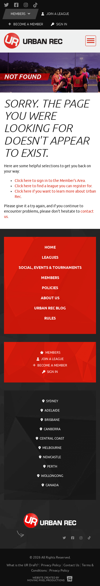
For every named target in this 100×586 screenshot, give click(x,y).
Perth (50, 466)
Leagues (50, 257)
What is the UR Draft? (22, 565)
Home (50, 247)
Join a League (50, 359)
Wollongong (50, 476)
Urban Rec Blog (50, 308)
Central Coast (50, 438)
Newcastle (50, 457)
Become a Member (25, 24)
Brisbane (50, 420)
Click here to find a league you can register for (53, 186)
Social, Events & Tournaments (50, 267)
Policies (50, 288)
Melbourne (50, 448)
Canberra (50, 429)
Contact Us (71, 565)
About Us (50, 298)
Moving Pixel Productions (46, 580)
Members (50, 278)
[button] (20, 14)
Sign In (59, 24)
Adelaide (50, 410)
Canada (50, 485)
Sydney (50, 401)
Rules (50, 318)
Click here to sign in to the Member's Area (50, 180)
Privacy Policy (51, 565)
